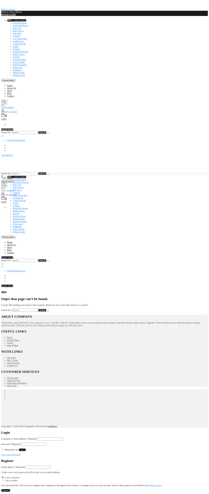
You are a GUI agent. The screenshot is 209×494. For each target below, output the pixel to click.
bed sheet (17, 33)
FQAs (9, 337)
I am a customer (11, 477)
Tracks (10, 343)
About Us (11, 88)
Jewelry (16, 57)
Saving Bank (19, 62)
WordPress (52, 426)
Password (10, 444)
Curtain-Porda (19, 44)
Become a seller (8, 14)
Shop (9, 91)
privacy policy (155, 485)
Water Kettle (19, 72)
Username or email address (19, 439)
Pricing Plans (13, 340)
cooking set (18, 41)
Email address (13, 467)
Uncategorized (19, 23)
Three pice (18, 67)
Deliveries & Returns (17, 383)
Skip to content (8, 9)
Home (10, 85)
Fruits (15, 46)
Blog (9, 93)
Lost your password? (10, 454)
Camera (16, 36)
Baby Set (17, 28)
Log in (22, 450)
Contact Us (12, 365)
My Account (13, 378)
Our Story (11, 357)
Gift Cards (12, 385)
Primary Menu (8, 80)
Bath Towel (18, 31)
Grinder (16, 49)
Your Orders (12, 345)
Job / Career (12, 360)
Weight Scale (19, 75)
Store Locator (13, 363)
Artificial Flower (20, 25)
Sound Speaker (20, 65)
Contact (10, 96)
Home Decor (19, 54)
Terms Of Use (13, 380)
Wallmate (17, 70)
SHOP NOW (7, 129)
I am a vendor (10, 480)
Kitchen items (19, 59)
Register (5, 490)
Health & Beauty (20, 51)
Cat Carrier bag (20, 38)
